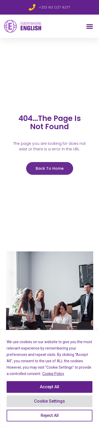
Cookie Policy (53, 374)
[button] (89, 26)
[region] (49, 378)
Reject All (50, 415)
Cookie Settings (49, 401)
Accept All (49, 386)
